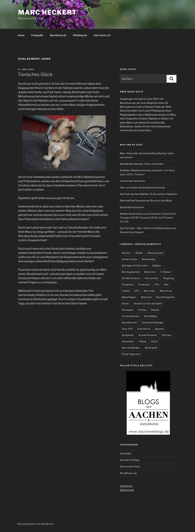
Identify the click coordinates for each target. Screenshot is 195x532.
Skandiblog (150, 316)
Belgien (156, 265)
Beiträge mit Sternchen (135, 265)
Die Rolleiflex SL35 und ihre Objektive (156, 193)
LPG (136, 290)
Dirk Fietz (125, 193)
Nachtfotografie (165, 297)
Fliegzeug (168, 278)
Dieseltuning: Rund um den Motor (153, 200)
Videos (142, 341)
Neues (125, 303)
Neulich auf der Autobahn (148, 303)
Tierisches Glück (35, 74)
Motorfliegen (129, 297)
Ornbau (142, 309)
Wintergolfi (151, 347)
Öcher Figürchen (131, 354)
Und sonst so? (102, 35)
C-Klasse (165, 271)
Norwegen (128, 309)
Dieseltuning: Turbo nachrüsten (146, 163)
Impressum (138, 180)
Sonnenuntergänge (152, 322)
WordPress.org (128, 473)
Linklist (126, 290)
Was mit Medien (131, 347)
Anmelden (125, 453)
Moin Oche (166, 290)
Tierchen (166, 335)
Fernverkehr (151, 278)
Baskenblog (148, 259)
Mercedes (149, 290)
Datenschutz (127, 489)
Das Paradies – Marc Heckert (136, 228)
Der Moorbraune (131, 278)
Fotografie (37, 35)
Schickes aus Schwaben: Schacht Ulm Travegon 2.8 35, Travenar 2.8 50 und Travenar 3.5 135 (148, 217)
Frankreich (144, 284)
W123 (154, 341)
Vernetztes (128, 341)
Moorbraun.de (58, 35)
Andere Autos (129, 259)
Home (21, 35)
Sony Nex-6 (143, 328)
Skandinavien (129, 322)
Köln (166, 284)
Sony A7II (127, 328)
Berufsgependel (131, 271)
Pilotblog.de (80, 35)
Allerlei (139, 252)
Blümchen (150, 271)
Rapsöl (155, 309)
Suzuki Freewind (147, 335)
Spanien (159, 328)
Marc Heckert (47, 12)
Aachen (126, 252)
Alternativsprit (155, 252)
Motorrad (146, 297)
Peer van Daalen (129, 187)
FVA (156, 284)
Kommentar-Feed (129, 466)
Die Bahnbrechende (154, 187)
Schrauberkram (130, 316)
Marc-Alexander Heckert (134, 153)
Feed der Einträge (129, 459)
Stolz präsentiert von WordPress (35, 523)
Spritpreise (128, 335)
